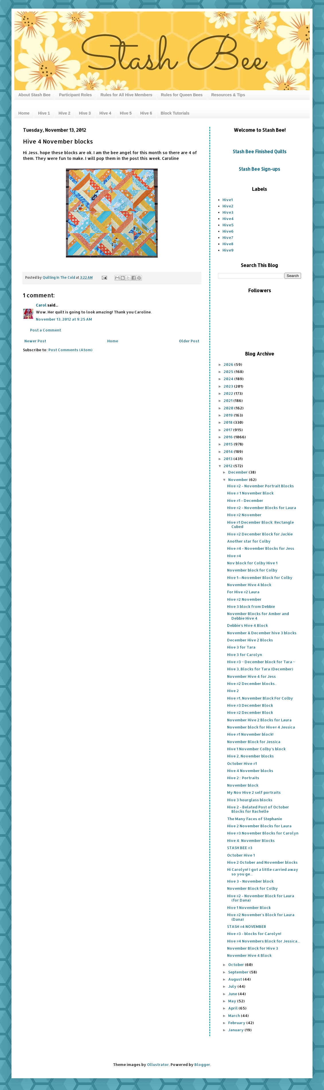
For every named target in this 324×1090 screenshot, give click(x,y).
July (232, 986)
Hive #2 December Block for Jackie (260, 534)
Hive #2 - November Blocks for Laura (261, 507)
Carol (41, 305)
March (234, 1015)
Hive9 (228, 250)
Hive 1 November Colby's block (256, 749)
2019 (229, 415)
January (236, 1030)
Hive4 (228, 218)
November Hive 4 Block (249, 955)
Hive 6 (146, 113)
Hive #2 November (244, 514)
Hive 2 (64, 113)
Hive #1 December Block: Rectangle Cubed (260, 524)
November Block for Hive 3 (252, 948)
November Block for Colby (252, 888)
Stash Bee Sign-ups (259, 169)
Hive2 (227, 206)
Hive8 (227, 243)
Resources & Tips (228, 95)
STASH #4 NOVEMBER (246, 926)
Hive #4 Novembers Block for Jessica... (263, 941)
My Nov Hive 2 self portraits (254, 792)
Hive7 (227, 237)
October (236, 964)
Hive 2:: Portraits (243, 777)
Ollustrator (158, 1064)
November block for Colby (252, 570)
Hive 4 (105, 113)
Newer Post (35, 341)
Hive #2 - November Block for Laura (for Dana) (260, 898)
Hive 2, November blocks (250, 756)
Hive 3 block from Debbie (251, 606)
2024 (229, 378)
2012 (228, 466)
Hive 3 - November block (250, 881)
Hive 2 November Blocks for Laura (259, 826)
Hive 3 (85, 113)
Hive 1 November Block (249, 907)
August (235, 979)
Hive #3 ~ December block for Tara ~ (261, 661)
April (233, 1008)
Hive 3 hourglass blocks (249, 800)
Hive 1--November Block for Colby (259, 577)
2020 (229, 408)
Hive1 (227, 199)
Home (24, 113)
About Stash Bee (34, 95)
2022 (229, 393)
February (237, 1022)
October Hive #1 (242, 763)
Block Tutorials (175, 113)
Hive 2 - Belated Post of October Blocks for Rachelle (258, 809)
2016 (229, 437)
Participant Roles (75, 95)
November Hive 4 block (249, 584)
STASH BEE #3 (239, 847)
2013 (228, 458)
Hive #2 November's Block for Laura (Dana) (260, 917)
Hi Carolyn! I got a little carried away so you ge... (262, 871)
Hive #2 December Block (250, 712)
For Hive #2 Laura (243, 592)
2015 (229, 444)
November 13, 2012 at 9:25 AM (64, 319)
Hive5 (228, 225)
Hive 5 (126, 113)
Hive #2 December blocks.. (251, 683)
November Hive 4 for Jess (251, 676)
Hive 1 (44, 113)
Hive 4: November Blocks (251, 840)
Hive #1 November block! (250, 734)
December (238, 472)
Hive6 (228, 231)
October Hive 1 (241, 855)
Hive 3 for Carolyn (244, 654)
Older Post (189, 341)
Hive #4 (234, 555)
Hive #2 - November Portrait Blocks (260, 486)
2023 (229, 386)
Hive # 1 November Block (250, 493)
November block (242, 785)
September (238, 972)
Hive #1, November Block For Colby (260, 698)
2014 (229, 451)
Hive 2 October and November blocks (262, 862)
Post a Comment (45, 330)
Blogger (202, 1064)
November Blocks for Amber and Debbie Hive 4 (258, 615)
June (233, 993)
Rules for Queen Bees (182, 95)
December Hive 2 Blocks (250, 640)
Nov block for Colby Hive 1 (252, 563)
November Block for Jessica (253, 741)
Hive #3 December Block (250, 705)
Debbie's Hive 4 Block (247, 625)
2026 (229, 364)
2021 (228, 400)
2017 (228, 429)
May (232, 1001)
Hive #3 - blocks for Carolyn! (254, 933)
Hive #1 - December (245, 500)
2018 (228, 422)
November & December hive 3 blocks (261, 633)
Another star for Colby (249, 541)
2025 (229, 371)
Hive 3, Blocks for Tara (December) (260, 669)
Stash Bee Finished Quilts (259, 151)
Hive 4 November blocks (250, 770)
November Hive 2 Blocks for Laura (259, 720)
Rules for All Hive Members (126, 95)
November (238, 479)
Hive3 (227, 212)
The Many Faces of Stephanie (254, 818)
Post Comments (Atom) (70, 349)
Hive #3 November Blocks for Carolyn (262, 833)
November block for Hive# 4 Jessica (261, 727)
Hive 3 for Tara (241, 647)
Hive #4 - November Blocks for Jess (260, 548)
